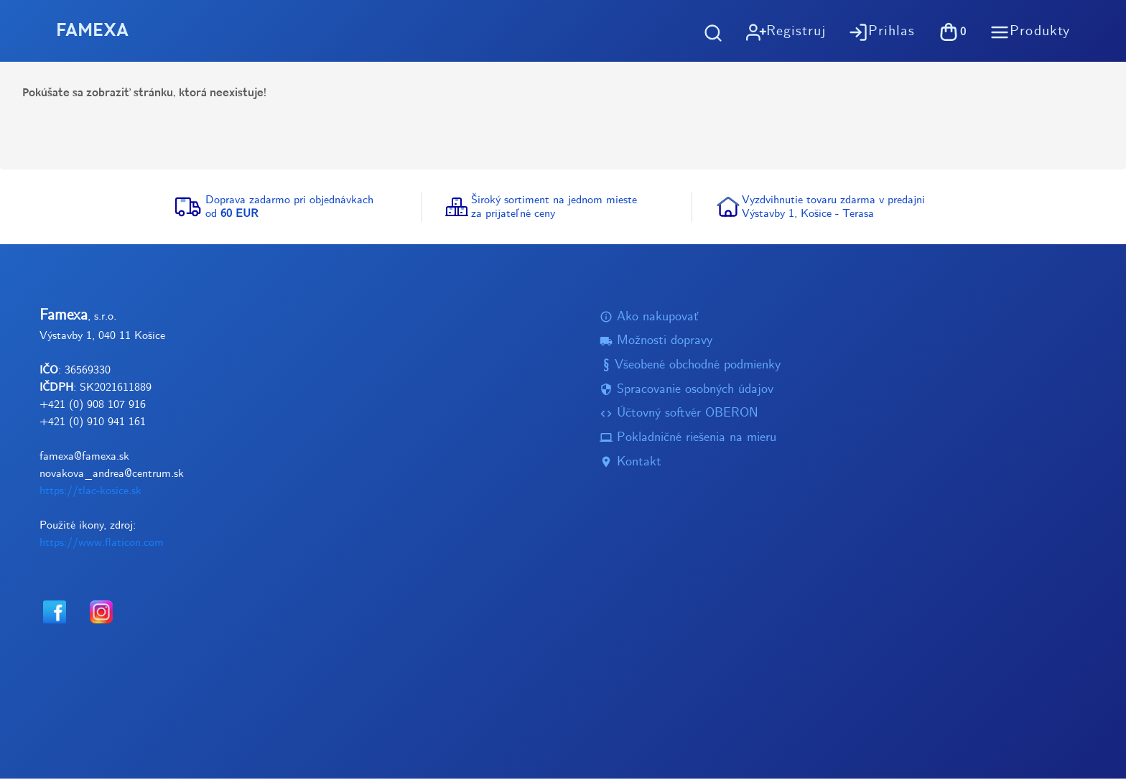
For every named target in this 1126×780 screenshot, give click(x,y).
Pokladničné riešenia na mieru (688, 439)
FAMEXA (94, 31)
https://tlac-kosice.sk (90, 491)
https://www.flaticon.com (101, 543)
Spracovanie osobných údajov (686, 390)
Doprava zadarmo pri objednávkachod (289, 207)
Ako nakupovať (649, 318)
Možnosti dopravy (656, 342)
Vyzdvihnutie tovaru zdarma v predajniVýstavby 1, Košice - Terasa (833, 207)
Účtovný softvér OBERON (679, 415)
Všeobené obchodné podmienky (690, 366)
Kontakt (630, 463)
